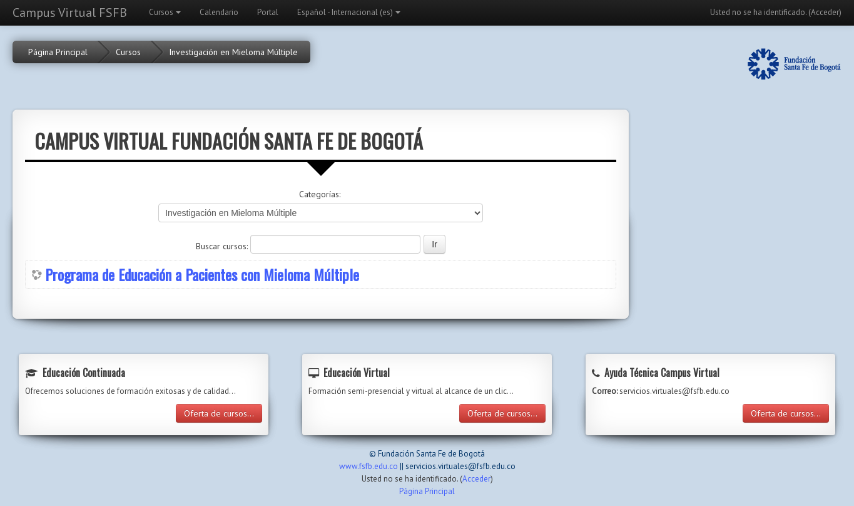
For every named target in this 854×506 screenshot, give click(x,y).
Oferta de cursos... (219, 413)
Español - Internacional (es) (348, 12)
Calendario (219, 12)
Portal (267, 12)
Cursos (165, 12)
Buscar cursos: (223, 246)
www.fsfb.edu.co (368, 466)
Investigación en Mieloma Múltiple (233, 52)
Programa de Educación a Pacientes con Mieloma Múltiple (202, 274)
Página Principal (58, 52)
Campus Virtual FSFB (70, 12)
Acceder (825, 12)
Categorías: (319, 194)
